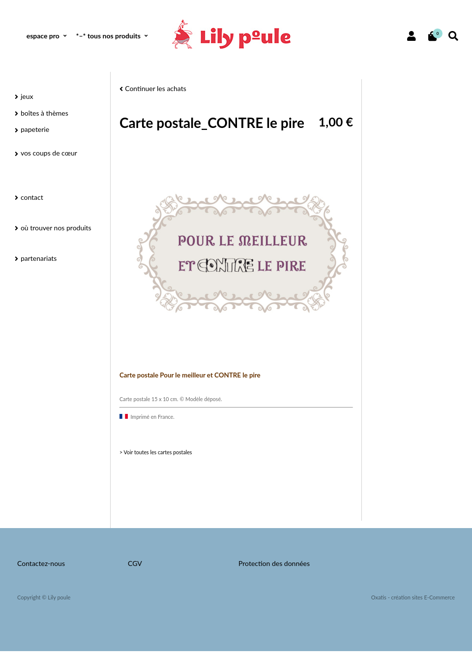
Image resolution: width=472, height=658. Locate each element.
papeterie (35, 129)
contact (32, 197)
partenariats (39, 258)
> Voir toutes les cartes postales (155, 452)
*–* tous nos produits (108, 35)
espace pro (43, 35)
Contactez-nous (41, 563)
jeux (27, 96)
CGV (135, 563)
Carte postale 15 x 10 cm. (149, 399)
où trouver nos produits (56, 227)
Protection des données (274, 563)
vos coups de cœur (49, 153)
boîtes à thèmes (44, 113)
